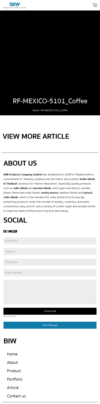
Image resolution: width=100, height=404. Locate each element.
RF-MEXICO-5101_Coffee (50, 101)
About (12, 362)
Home (36, 110)
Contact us (16, 396)
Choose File (50, 311)
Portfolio (14, 379)
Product (14, 371)
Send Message (50, 325)
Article (13, 387)
